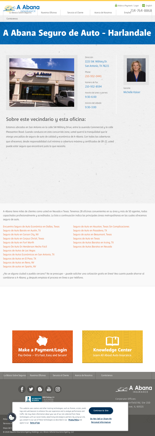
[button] (11, 417)
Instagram (58, 389)
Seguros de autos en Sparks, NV (19, 266)
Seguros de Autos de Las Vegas (19, 250)
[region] (70, 416)
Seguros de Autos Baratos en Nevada (92, 246)
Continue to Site (101, 411)
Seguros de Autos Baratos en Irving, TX (93, 242)
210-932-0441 (93, 76)
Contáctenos (12, 19)
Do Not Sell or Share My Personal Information (101, 420)
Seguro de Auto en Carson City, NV (21, 234)
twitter (31, 389)
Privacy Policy (73, 420)
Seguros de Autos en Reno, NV (18, 262)
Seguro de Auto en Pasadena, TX (90, 230)
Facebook (22, 389)
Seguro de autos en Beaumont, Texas (92, 234)
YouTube (49, 389)
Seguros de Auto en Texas (86, 238)
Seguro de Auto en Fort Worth (18, 242)
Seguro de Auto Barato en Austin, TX (22, 230)
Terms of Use (35, 423)
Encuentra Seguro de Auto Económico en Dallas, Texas (31, 226)
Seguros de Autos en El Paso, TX (19, 258)
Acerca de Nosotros (103, 13)
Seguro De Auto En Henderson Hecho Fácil (25, 246)
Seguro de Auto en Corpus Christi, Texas (23, 238)
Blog (40, 389)
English (149, 6)
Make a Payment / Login (128, 6)
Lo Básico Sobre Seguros (20, 13)
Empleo (127, 13)
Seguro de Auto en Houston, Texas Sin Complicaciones (101, 226)
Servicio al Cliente (75, 13)
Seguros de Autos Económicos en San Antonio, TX (28, 254)
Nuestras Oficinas (49, 13)
